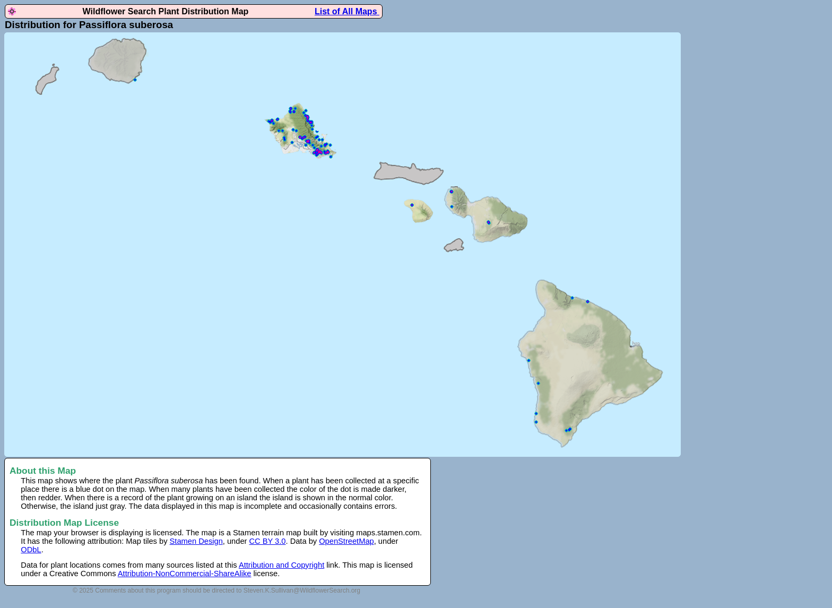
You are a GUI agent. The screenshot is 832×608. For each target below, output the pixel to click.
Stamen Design (196, 541)
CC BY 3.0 (267, 541)
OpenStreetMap (346, 541)
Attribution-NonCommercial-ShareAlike (185, 573)
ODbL (31, 549)
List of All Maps (347, 11)
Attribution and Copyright (281, 565)
